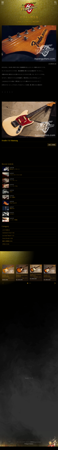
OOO (11, 191)
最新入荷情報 (52, 145)
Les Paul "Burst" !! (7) (8, 235)
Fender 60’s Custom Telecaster (35, 274)
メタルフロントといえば (16, 175)
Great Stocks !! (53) (7, 238)
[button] (27, 283)
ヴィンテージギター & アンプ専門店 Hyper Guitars (29, 442)
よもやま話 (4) (6, 230)
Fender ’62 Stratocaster (47, 275)
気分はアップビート (15, 169)
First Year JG (13, 203)
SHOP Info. (29, 334)
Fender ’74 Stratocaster (5, 275)
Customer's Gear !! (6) (8, 232)
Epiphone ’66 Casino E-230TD (21, 275)
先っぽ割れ (12, 197)
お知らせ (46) (5, 244)
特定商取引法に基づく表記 (29, 405)
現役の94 (12, 208)
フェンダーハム (13, 180)
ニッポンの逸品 (13, 220)
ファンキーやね (13, 186)
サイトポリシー (29, 402)
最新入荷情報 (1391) (7, 241)
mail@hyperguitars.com (31, 330)
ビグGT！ (12, 214)
